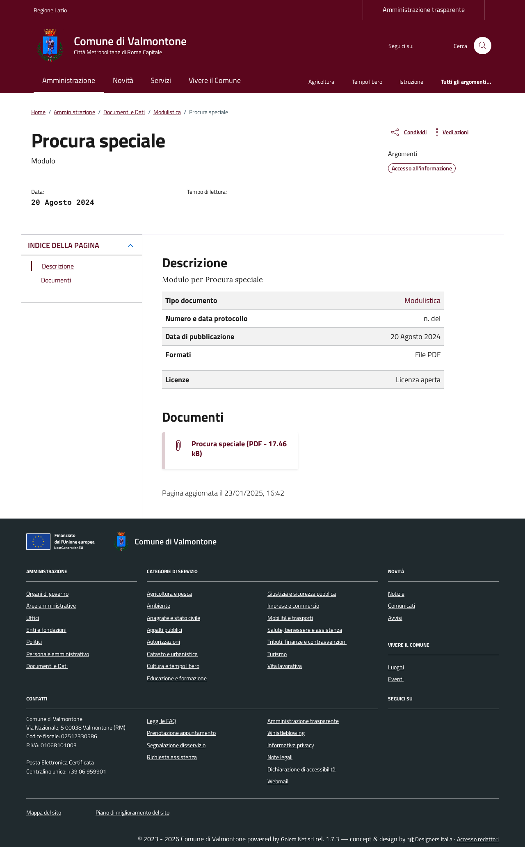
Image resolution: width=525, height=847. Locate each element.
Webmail (277, 781)
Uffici (32, 617)
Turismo (277, 654)
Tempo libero (367, 81)
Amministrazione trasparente (424, 9)
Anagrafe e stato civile (173, 617)
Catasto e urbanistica (172, 654)
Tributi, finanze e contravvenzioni (307, 641)
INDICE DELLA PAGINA (63, 245)
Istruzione (411, 81)
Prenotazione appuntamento (181, 732)
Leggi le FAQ (161, 720)
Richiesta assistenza (172, 757)
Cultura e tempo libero (173, 665)
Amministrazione (68, 80)
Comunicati (401, 605)
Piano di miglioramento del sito (132, 812)
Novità (123, 80)
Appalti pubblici (164, 629)
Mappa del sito (43, 812)
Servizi (161, 80)
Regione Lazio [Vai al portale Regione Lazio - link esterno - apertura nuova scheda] (50, 10)
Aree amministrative (51, 605)
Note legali (279, 757)
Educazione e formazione (177, 678)
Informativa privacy (290, 745)
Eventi (396, 679)
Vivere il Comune (215, 80)
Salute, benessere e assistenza (304, 629)
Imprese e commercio (293, 605)
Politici (34, 641)
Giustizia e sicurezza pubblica (301, 593)
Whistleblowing (286, 732)
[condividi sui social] (408, 132)
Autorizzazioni (163, 641)
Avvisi (395, 617)
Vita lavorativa (284, 665)
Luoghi (396, 667)
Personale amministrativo (57, 654)
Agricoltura (321, 81)
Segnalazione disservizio (176, 745)
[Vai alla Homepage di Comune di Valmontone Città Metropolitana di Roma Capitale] (115, 45)
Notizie (396, 593)
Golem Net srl (297, 839)
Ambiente (158, 605)
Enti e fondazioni (46, 629)
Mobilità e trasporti (290, 617)
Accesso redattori (478, 839)
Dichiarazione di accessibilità (301, 769)
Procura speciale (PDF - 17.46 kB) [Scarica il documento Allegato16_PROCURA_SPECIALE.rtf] (239, 449)
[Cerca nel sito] (482, 46)
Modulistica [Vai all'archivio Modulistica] (422, 300)
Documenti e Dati (47, 665)
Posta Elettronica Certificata (60, 762)
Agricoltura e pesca (169, 593)
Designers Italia (429, 839)
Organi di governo (47, 593)
